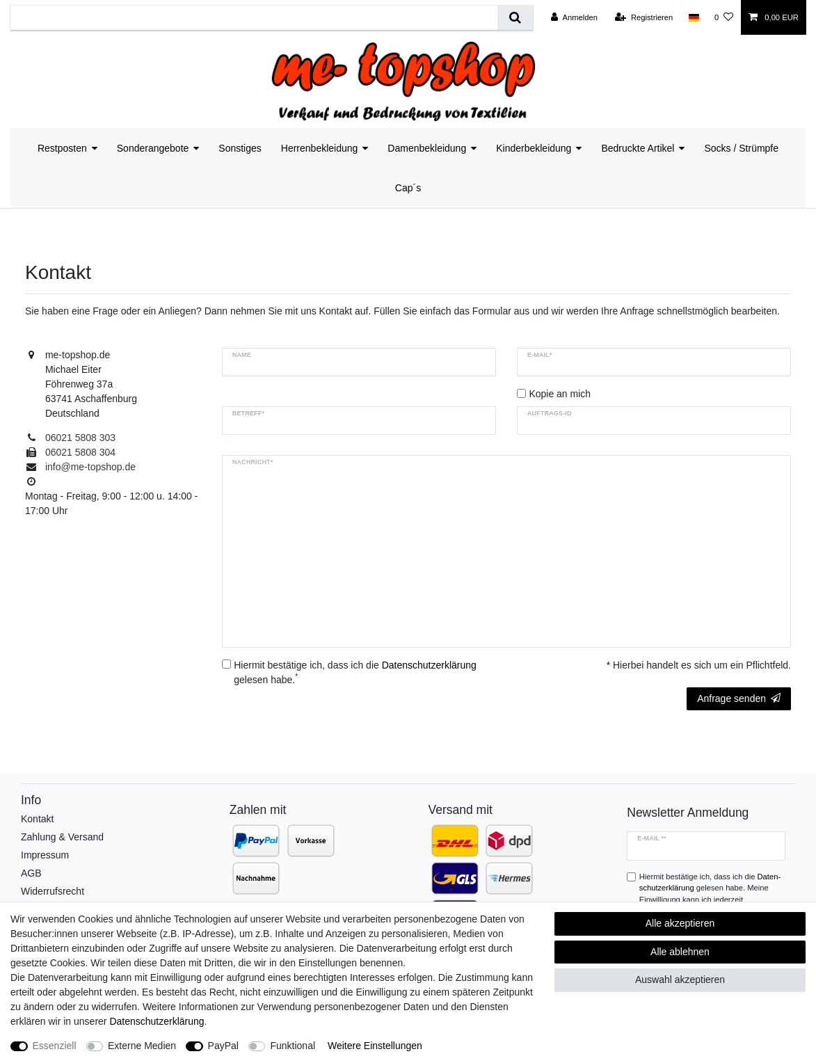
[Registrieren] (643, 17)
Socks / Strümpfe (741, 148)
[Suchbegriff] (253, 18)
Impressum (45, 855)
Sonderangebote (153, 148)
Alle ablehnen (680, 951)
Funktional (292, 1045)
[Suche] (515, 18)
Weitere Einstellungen (375, 1045)
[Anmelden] (574, 17)
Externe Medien (142, 1045)
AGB (31, 873)
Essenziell (55, 1045)
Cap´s (408, 187)
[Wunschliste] (724, 17)
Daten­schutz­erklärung (156, 1021)
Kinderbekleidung (533, 148)
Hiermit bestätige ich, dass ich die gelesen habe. (355, 672)
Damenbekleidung (426, 148)
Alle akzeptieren (680, 923)
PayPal (223, 1045)
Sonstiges (239, 148)
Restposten (62, 148)
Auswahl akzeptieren (680, 979)
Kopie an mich (560, 393)
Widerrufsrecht (52, 891)
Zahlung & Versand (62, 836)
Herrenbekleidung (319, 148)
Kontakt (37, 818)
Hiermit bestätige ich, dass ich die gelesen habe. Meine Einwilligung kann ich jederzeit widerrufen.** (710, 894)
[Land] (693, 17)
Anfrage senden (739, 698)
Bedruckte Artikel (637, 148)
